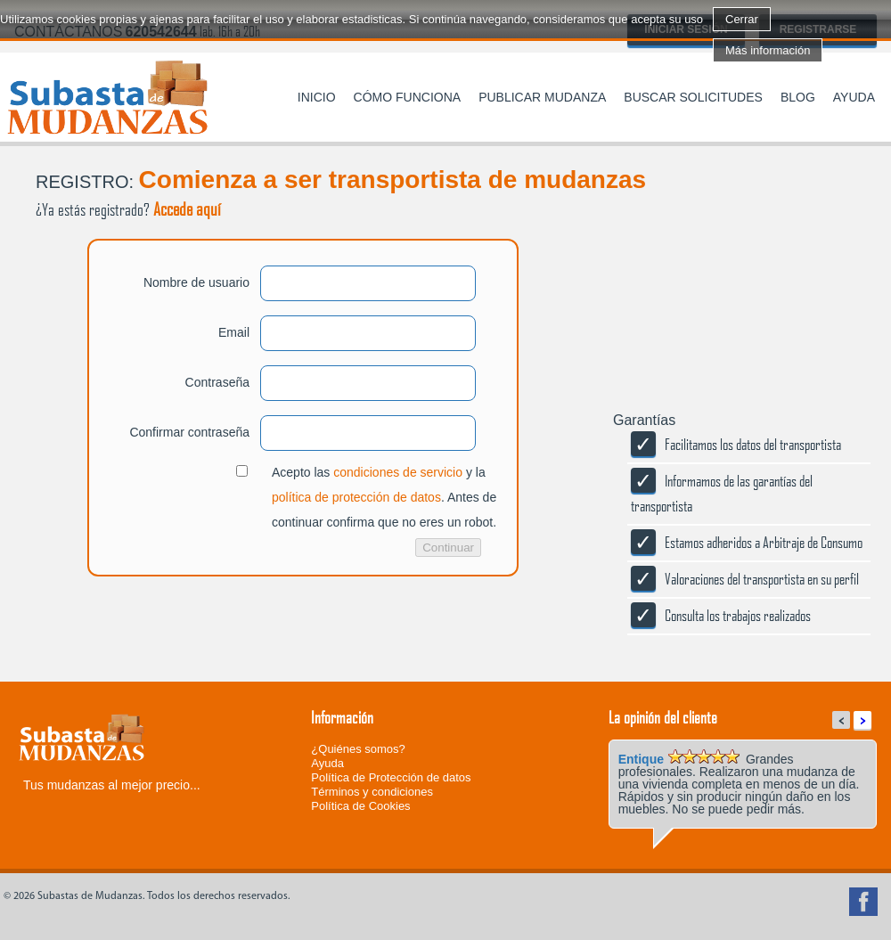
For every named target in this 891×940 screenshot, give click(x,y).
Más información (767, 50)
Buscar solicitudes (693, 97)
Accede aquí (187, 208)
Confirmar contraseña (189, 432)
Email (233, 332)
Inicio (317, 97)
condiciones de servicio (397, 472)
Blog (798, 97)
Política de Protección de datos (390, 777)
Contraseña (217, 382)
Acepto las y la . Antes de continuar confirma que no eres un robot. (384, 497)
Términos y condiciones (372, 791)
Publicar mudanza (542, 97)
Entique (641, 759)
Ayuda (854, 97)
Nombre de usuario (196, 282)
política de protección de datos (356, 497)
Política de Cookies (360, 806)
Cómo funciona (408, 97)
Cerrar (741, 19)
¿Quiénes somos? (358, 749)
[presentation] (135, 647)
